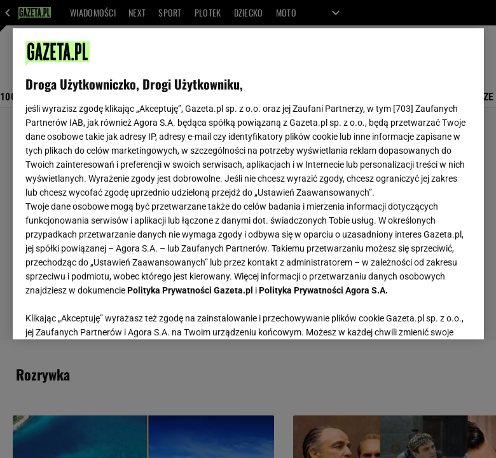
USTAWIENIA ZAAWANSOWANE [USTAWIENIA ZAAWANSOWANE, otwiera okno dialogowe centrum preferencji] (108, 314)
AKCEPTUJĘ (427, 314)
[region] (248, 183)
